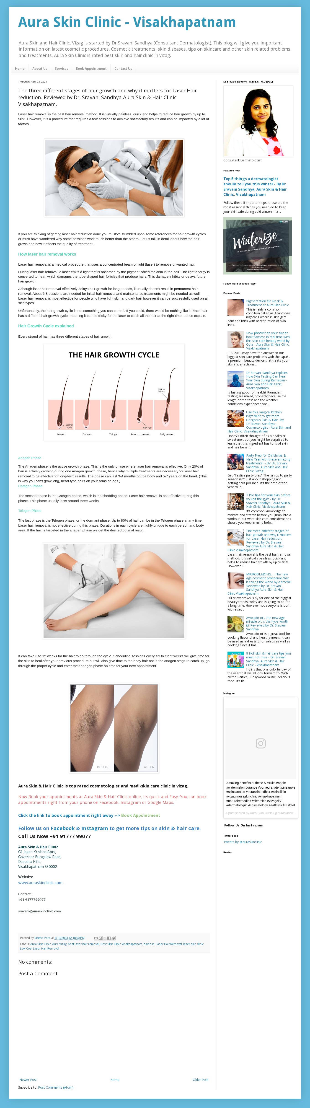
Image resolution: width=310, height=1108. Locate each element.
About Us (39, 69)
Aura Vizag (59, 944)
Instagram (94, 828)
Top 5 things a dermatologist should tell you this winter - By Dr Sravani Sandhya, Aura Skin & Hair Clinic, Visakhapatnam (255, 186)
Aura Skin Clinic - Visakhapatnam (127, 22)
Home (20, 69)
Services (61, 69)
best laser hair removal (83, 944)
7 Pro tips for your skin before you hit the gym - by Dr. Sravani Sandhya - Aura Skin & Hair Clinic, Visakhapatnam (268, 501)
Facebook (63, 828)
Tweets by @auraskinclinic (242, 842)
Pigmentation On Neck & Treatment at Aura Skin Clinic (267, 303)
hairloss (149, 944)
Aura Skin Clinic (40, 944)
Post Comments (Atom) (55, 1087)
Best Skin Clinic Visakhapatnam (121, 944)
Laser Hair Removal (169, 944)
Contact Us (123, 69)
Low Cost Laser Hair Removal (39, 948)
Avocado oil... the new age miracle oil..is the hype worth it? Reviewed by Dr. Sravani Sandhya (267, 623)
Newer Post (28, 1079)
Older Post (201, 1079)
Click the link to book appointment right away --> (69, 815)
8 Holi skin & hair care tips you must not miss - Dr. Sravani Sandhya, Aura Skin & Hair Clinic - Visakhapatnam (268, 659)
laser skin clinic (193, 944)
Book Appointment (91, 69)
